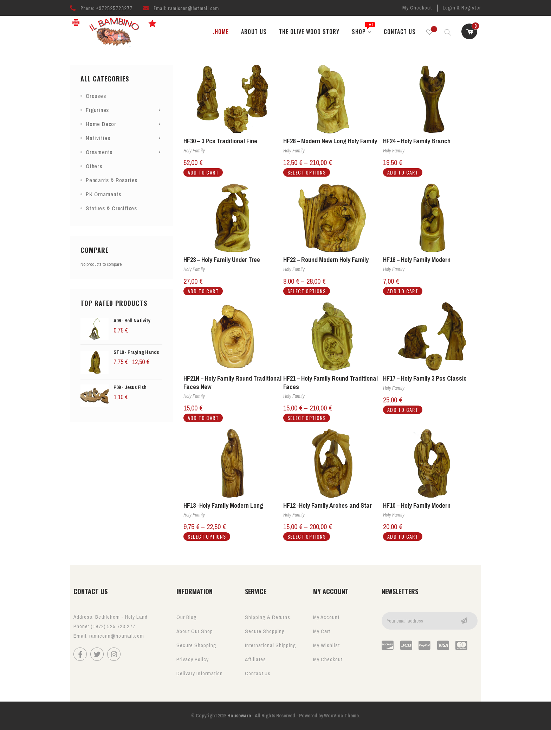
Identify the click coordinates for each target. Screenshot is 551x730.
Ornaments (99, 152)
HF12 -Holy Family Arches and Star (327, 505)
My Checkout (417, 8)
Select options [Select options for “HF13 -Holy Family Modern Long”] (207, 536)
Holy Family (194, 150)
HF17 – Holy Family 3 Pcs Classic (425, 378)
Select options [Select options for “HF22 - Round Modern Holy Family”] (306, 291)
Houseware (238, 715)
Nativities (98, 138)
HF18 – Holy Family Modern (416, 260)
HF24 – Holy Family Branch (416, 141)
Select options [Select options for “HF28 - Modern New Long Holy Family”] (306, 172)
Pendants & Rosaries (111, 180)
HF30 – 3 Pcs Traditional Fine (220, 141)
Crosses (96, 96)
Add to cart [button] (203, 172)
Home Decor (101, 124)
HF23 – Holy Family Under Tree (221, 260)
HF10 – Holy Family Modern (416, 505)
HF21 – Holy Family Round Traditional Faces (330, 382)
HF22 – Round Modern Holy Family (326, 260)
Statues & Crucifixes (111, 208)
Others (94, 166)
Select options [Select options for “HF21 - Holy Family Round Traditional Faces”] (306, 417)
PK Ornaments (103, 194)
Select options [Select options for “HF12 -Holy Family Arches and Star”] (306, 536)
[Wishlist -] (429, 31)
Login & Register (462, 8)
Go (463, 621)
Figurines (97, 110)
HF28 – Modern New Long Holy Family (330, 141)
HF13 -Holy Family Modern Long (223, 505)
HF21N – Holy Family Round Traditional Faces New (232, 382)
